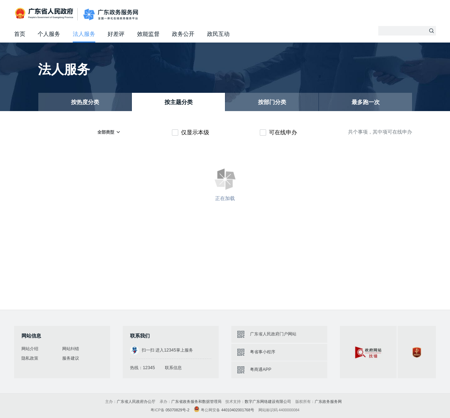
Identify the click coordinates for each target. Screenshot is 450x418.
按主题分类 (179, 102)
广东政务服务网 (111, 14)
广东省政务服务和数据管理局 (196, 401)
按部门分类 (272, 102)
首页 (19, 34)
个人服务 (49, 34)
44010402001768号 (237, 410)
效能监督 (148, 34)
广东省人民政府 (45, 13)
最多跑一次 (366, 102)
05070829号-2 (177, 410)
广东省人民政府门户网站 (273, 334)
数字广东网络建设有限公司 (268, 401)
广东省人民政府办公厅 (136, 401)
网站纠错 (70, 348)
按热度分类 (85, 102)
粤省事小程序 (262, 351)
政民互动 (218, 34)
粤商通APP (260, 369)
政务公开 (183, 34)
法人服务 (84, 34)
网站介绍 (29, 348)
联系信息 (173, 367)
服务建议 (70, 358)
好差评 (116, 34)
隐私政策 (29, 358)
